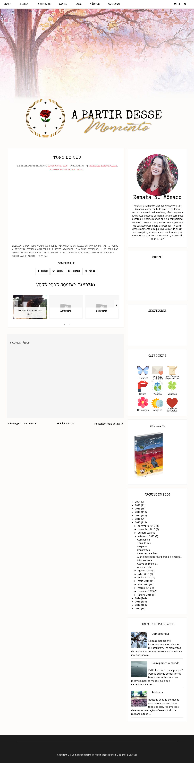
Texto (80, 170)
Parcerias (44, 4)
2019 (138, 508)
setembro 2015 (146, 536)
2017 (138, 515)
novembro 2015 (147, 529)
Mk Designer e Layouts (125, 754)
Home (7, 4)
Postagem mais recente (22, 423)
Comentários (77, 166)
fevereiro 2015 (146, 591)
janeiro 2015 (145, 594)
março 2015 (145, 587)
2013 (138, 601)
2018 (138, 512)
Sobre (24, 4)
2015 (138, 522)
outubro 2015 (145, 532)
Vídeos (95, 4)
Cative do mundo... (147, 563)
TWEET (58, 271)
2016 (138, 518)
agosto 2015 (145, 570)
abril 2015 (143, 584)
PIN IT (90, 271)
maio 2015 (144, 580)
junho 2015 (144, 577)
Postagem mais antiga (108, 423)
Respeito (142, 546)
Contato (114, 4)
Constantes (143, 550)
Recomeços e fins (147, 553)
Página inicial (65, 423)
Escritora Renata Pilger (103, 166)
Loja (79, 4)
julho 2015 (144, 574)
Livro (63, 4)
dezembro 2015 (147, 525)
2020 (138, 505)
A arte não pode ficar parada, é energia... (159, 556)
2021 (138, 501)
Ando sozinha (144, 567)
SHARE (43, 271)
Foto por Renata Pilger (62, 170)
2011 (138, 608)
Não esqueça (144, 560)
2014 (138, 598)
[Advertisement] (97, 38)
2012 (138, 605)
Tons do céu (144, 543)
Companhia (143, 539)
